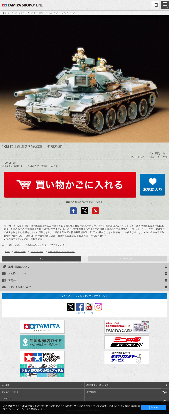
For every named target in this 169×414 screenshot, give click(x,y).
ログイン (156, 5)
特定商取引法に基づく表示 (97, 385)
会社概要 (5, 385)
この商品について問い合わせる (86, 201)
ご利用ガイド (7, 398)
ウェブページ (44, 245)
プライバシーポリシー (11, 391)
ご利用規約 (91, 391)
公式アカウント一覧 (84, 313)
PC (41, 258)
